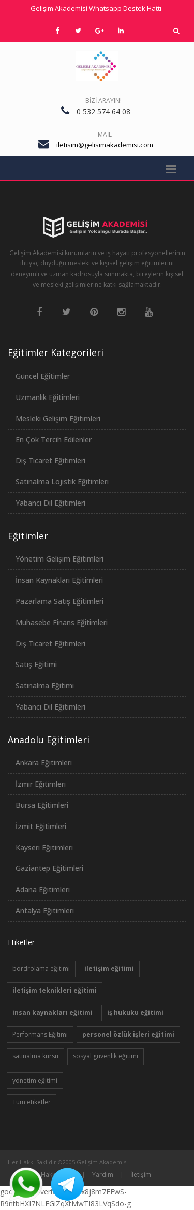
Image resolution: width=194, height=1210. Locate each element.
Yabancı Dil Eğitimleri (50, 503)
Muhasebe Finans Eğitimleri (62, 622)
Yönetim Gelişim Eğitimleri (59, 559)
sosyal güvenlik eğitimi (105, 1056)
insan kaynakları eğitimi (52, 1012)
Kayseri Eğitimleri (44, 847)
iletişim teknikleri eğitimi (54, 990)
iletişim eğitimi (109, 968)
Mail (105, 134)
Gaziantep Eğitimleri (49, 868)
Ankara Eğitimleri (44, 763)
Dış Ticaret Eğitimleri (50, 460)
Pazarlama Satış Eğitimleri (59, 601)
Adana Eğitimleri (43, 889)
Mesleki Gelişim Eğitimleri (58, 418)
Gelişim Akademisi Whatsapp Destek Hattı (96, 8)
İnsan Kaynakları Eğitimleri (59, 580)
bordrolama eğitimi (41, 968)
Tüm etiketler (31, 1102)
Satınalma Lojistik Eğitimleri (62, 481)
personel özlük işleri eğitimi (128, 1034)
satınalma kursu (35, 1056)
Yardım (102, 1174)
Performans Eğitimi (40, 1034)
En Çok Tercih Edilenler (54, 440)
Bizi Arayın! (103, 100)
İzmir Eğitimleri (41, 784)
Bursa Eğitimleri (42, 805)
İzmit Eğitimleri (41, 826)
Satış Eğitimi (36, 664)
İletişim (140, 1174)
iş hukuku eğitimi (135, 1012)
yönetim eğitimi (34, 1080)
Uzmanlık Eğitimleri (48, 397)
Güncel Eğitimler (43, 376)
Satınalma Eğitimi (45, 685)
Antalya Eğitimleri (45, 911)
